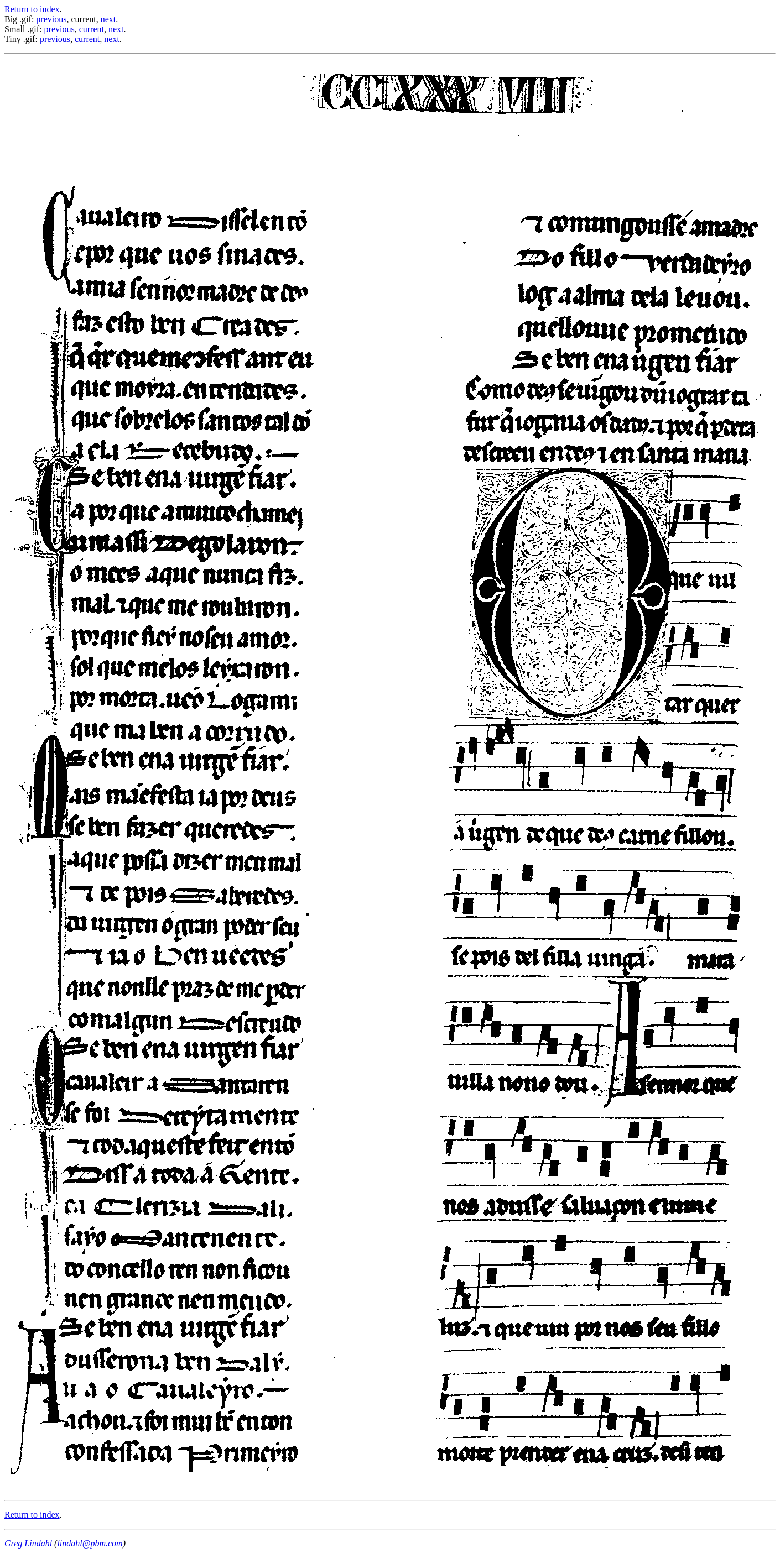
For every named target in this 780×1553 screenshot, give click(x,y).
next (108, 19)
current (91, 29)
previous (51, 19)
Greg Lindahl (28, 1543)
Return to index (32, 9)
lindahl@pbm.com (89, 1543)
